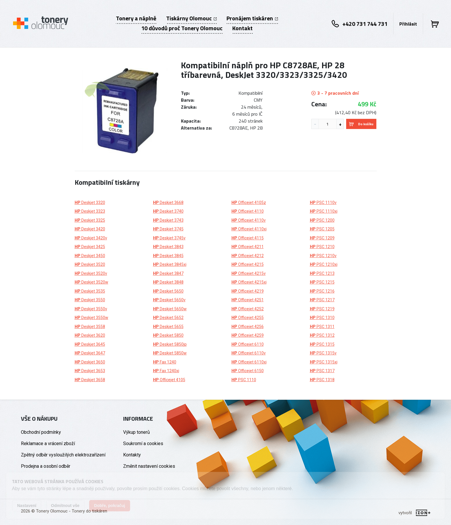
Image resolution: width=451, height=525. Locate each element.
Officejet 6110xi (249, 362)
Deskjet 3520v (91, 273)
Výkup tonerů (136, 432)
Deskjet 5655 (168, 326)
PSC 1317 (322, 370)
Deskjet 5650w (170, 309)
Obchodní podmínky (41, 432)
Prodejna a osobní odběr (45, 466)
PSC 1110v (323, 202)
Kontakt (242, 28)
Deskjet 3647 (90, 353)
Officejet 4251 (247, 300)
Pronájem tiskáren (252, 18)
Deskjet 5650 (168, 291)
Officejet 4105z (248, 202)
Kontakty (132, 455)
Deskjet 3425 (90, 246)
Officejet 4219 (247, 291)
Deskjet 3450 (90, 255)
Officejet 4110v (248, 220)
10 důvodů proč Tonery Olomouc (181, 28)
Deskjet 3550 (90, 300)
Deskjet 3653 (90, 370)
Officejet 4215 (247, 264)
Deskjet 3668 (168, 202)
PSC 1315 (322, 344)
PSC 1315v (323, 353)
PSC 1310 (322, 317)
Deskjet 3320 (90, 202)
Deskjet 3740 (168, 211)
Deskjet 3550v (91, 309)
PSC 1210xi (323, 264)
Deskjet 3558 (90, 326)
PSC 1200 (322, 220)
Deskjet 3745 (168, 229)
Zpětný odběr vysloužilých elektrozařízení (63, 455)
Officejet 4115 (247, 238)
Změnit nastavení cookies (149, 466)
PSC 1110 (243, 379)
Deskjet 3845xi (169, 264)
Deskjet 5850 (168, 335)
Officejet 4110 (247, 211)
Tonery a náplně (136, 18)
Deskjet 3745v (169, 238)
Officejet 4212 (247, 255)
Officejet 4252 (247, 309)
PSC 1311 (322, 326)
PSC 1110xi (323, 211)
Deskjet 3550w (91, 317)
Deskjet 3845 (168, 255)
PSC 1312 (322, 335)
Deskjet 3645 (90, 344)
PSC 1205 (322, 229)
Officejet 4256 (247, 326)
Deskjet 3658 (90, 379)
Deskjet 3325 (90, 220)
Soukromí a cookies (143, 443)
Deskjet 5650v (169, 300)
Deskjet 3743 (168, 220)
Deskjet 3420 (90, 229)
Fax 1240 (164, 362)
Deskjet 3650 (90, 362)
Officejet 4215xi (249, 282)
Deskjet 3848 (168, 282)
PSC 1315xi (323, 362)
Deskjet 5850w (170, 353)
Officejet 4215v (248, 273)
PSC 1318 (322, 379)
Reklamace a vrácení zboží (48, 443)
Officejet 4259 (247, 335)
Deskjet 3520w (91, 282)
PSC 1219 (322, 309)
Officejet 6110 (247, 344)
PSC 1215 (322, 282)
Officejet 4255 (247, 317)
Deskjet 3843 (168, 246)
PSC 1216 (322, 291)
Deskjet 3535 (90, 291)
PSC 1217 (322, 300)
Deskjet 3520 (90, 264)
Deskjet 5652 (168, 317)
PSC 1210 (322, 246)
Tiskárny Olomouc (191, 18)
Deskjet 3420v (91, 238)
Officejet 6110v (248, 353)
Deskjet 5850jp (170, 344)
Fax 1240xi (166, 370)
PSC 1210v (323, 255)
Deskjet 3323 (90, 211)
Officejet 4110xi (249, 229)
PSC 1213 (322, 273)
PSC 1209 (322, 238)
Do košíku (361, 124)
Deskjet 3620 (90, 335)
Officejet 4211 (247, 246)
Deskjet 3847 (168, 273)
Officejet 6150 (247, 370)
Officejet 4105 (169, 379)
